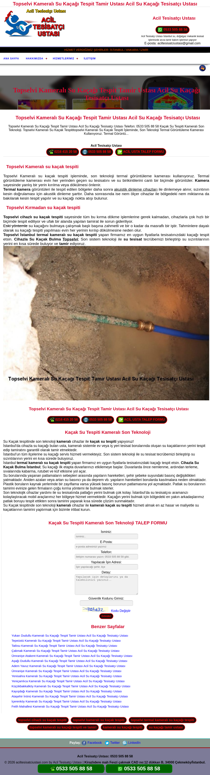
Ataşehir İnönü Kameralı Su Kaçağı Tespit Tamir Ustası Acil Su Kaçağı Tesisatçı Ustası (70, 696)
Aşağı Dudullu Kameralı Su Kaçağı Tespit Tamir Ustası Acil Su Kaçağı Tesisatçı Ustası (69, 661)
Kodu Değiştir (121, 611)
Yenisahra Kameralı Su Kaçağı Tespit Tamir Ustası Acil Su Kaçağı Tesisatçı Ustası (67, 676)
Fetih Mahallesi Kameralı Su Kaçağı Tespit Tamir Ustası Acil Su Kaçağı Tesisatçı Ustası (70, 706)
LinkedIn (131, 742)
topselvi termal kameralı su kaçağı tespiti (162, 720)
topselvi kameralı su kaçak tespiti (98, 720)
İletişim (90, 58)
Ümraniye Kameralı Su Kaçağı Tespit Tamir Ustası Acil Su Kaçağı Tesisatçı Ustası (66, 671)
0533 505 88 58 (173, 29)
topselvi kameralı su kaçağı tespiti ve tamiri (63, 727)
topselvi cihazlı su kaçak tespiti (42, 720)
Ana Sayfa (11, 58)
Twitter (112, 742)
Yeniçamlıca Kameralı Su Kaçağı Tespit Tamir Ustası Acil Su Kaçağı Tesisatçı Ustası (68, 681)
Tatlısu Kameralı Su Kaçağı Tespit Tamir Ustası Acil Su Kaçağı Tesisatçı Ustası (64, 645)
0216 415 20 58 (62, 152)
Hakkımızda (34, 58)
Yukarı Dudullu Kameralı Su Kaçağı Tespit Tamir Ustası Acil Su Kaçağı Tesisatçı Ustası (70, 635)
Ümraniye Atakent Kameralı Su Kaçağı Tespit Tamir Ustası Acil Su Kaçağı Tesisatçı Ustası (72, 655)
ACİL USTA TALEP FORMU (140, 152)
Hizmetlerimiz (63, 58)
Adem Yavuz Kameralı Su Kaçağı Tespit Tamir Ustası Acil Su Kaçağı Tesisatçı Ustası (68, 666)
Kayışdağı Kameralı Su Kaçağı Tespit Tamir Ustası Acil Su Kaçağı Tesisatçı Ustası (67, 691)
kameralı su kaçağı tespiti (122, 727)
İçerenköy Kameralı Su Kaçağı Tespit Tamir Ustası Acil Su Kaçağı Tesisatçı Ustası (67, 701)
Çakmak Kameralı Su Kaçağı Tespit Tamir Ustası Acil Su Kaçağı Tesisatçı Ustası (66, 650)
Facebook (92, 742)
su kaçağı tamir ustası (166, 727)
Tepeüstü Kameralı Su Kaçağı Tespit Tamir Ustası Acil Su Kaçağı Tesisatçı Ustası (66, 640)
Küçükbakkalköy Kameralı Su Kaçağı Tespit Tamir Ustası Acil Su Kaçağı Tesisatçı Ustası (71, 686)
